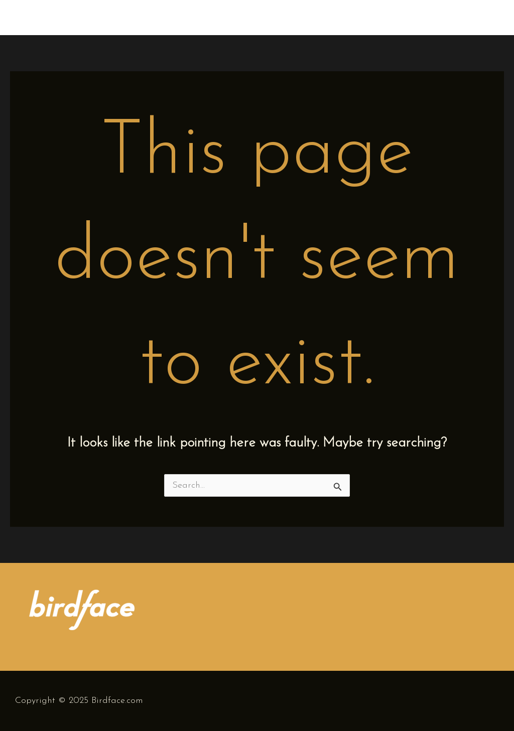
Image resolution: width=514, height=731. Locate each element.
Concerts (477, 17)
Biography (421, 17)
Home (370, 17)
